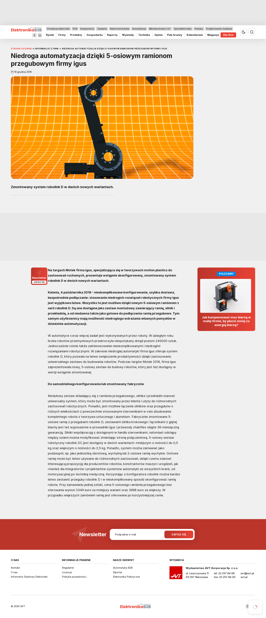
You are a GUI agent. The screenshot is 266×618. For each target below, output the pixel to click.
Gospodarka (95, 34)
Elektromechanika (119, 28)
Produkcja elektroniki (58, 28)
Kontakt (15, 567)
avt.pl (244, 577)
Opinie (158, 34)
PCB (75, 28)
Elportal (117, 572)
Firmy (62, 34)
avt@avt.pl (247, 573)
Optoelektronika (182, 28)
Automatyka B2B (123, 567)
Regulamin (68, 567)
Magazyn (213, 34)
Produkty (76, 34)
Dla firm (228, 34)
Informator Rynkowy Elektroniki (29, 576)
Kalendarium (195, 34)
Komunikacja (139, 28)
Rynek (50, 34)
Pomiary (199, 28)
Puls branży (174, 34)
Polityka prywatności (74, 576)
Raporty (112, 34)
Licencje (67, 572)
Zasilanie (102, 28)
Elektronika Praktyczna (126, 576)
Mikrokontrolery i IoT (160, 28)
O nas (14, 572)
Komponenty (87, 28)
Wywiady (128, 34)
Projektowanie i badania (219, 28)
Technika (144, 34)
